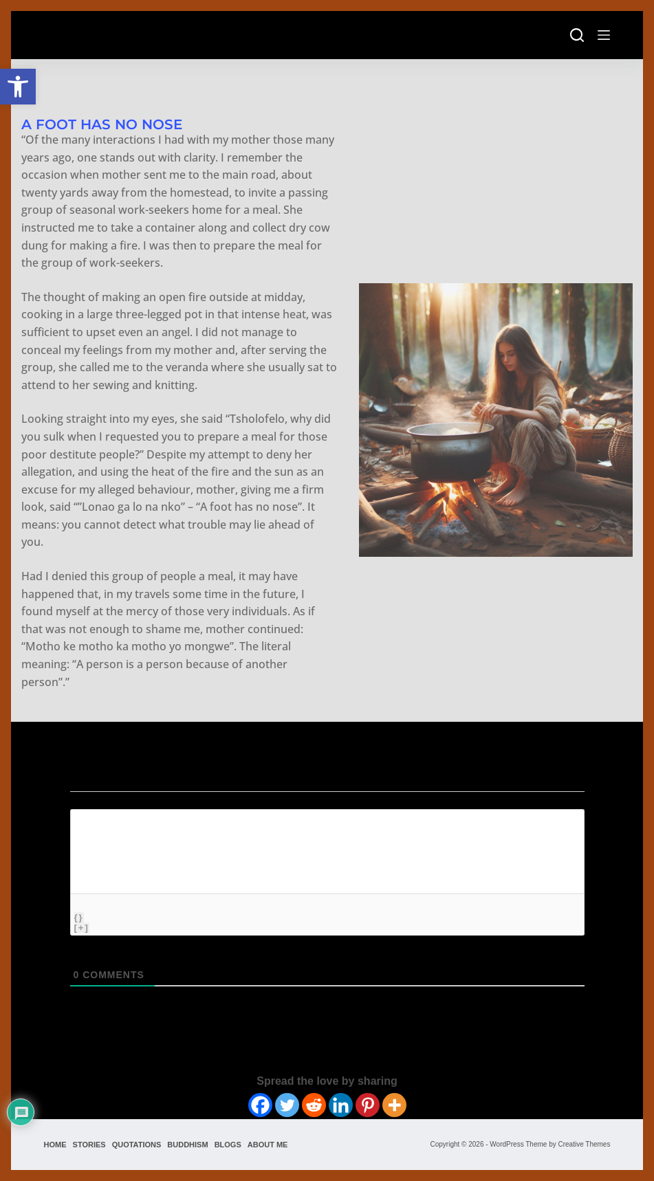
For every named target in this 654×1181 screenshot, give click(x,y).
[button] (18, 86)
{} (79, 917)
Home (55, 1144)
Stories (89, 1144)
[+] (81, 928)
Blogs (228, 1144)
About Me (268, 1144)
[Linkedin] (341, 1105)
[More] (394, 1105)
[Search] (577, 35)
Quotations (137, 1144)
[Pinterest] (368, 1105)
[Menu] (604, 35)
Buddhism (187, 1144)
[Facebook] (260, 1105)
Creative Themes (584, 1144)
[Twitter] (287, 1105)
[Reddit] (314, 1105)
